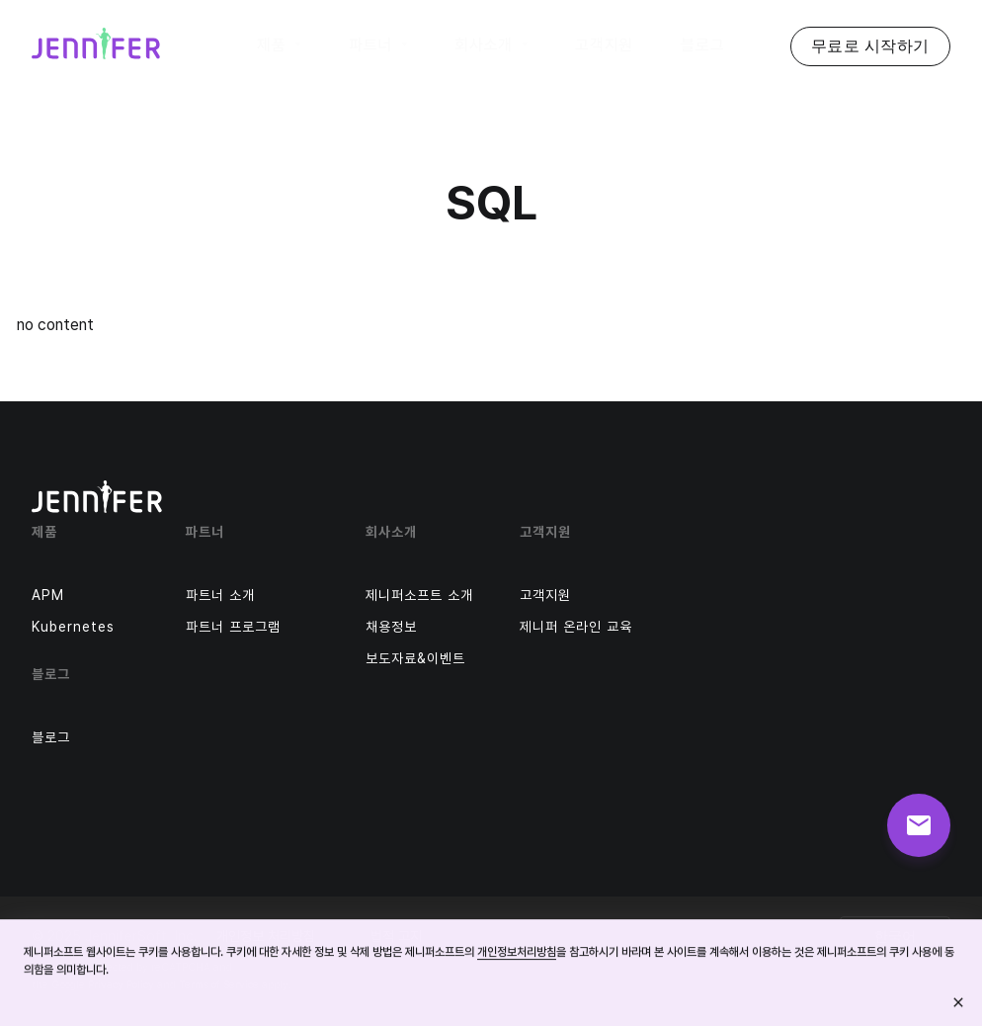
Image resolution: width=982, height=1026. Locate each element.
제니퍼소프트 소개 (419, 595)
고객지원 (545, 595)
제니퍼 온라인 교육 (576, 627)
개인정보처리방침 (516, 953)
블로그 (51, 737)
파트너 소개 (220, 595)
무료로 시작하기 (870, 46)
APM (48, 595)
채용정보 (391, 627)
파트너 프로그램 (233, 627)
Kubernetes (73, 627)
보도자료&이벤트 (415, 658)
